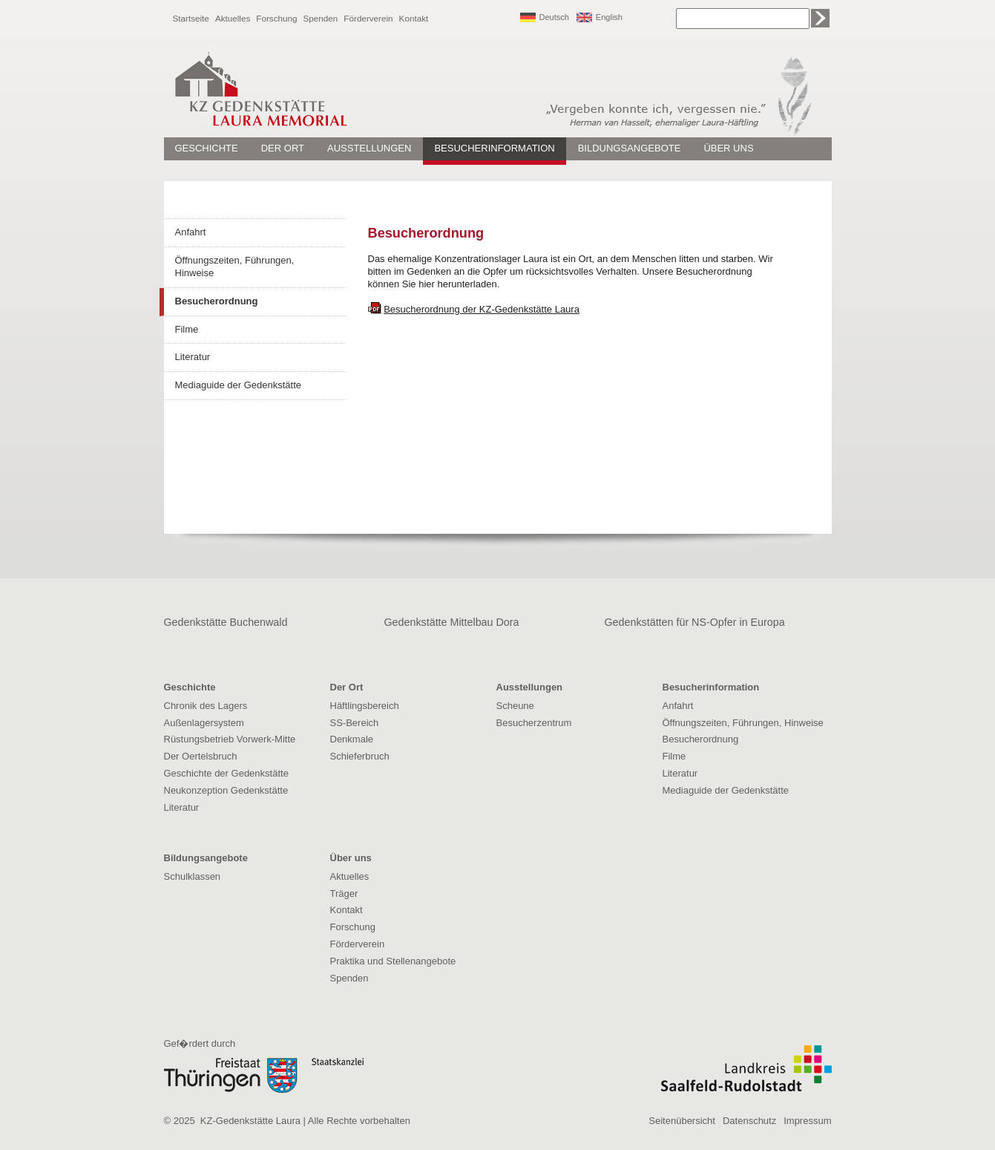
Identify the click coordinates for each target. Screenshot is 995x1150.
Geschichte (206, 148)
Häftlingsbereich (364, 705)
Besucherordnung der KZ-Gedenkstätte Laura (481, 309)
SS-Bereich (354, 722)
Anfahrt (190, 232)
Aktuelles (232, 18)
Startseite (191, 18)
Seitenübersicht (681, 1120)
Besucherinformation (494, 148)
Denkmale (352, 739)
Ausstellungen (369, 148)
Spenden (320, 18)
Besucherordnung (216, 301)
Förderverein (368, 18)
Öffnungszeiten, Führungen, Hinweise (235, 266)
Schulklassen (192, 876)
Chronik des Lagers (206, 705)
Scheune (515, 705)
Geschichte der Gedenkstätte (226, 773)
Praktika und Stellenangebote (393, 961)
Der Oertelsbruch (200, 756)
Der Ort (282, 148)
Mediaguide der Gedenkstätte (238, 385)
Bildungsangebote (629, 148)
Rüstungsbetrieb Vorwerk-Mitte (230, 739)
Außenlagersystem (204, 722)
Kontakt (414, 18)
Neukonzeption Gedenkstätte (226, 790)
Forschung (276, 18)
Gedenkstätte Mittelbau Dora (451, 622)
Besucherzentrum (534, 722)
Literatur (193, 356)
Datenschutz (749, 1120)
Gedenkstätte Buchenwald (226, 622)
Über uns (728, 148)
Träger (344, 893)
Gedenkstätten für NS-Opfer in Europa (695, 622)
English (609, 17)
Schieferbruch (360, 756)
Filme (187, 329)
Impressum (807, 1120)
